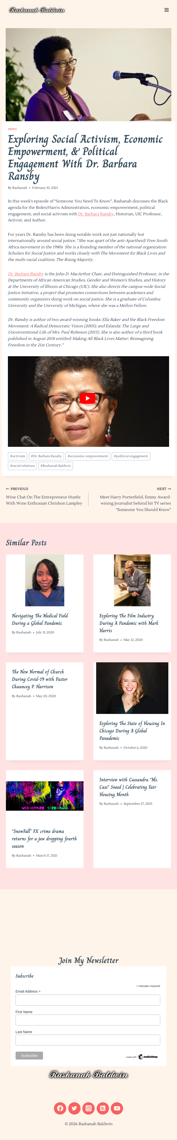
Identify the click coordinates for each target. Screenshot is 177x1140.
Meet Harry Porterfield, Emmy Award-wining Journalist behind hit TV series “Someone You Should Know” (131, 499)
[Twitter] (74, 1108)
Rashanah (19, 188)
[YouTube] (117, 1108)
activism (17, 456)
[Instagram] (88, 1108)
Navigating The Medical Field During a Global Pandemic (40, 619)
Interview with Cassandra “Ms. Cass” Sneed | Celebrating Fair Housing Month (128, 787)
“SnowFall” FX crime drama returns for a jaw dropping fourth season (44, 838)
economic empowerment (88, 456)
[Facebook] (60, 1108)
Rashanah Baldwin (56, 466)
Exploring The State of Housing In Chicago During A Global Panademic (132, 731)
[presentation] (45, 580)
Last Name (24, 1032)
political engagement (131, 456)
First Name (24, 1012)
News (12, 129)
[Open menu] (166, 10)
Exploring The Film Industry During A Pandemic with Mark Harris (128, 623)
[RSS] (103, 1108)
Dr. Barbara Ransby (96, 214)
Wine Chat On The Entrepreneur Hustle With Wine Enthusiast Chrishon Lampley (45, 496)
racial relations (22, 466)
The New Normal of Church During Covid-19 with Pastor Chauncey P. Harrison (39, 679)
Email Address (28, 991)
